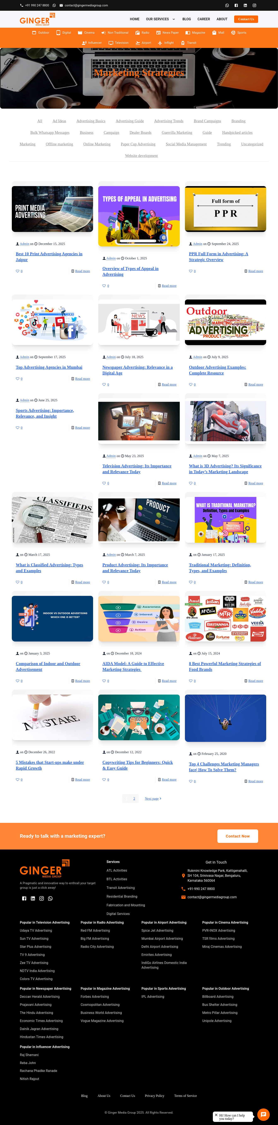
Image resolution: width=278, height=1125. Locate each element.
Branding (238, 121)
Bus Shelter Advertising (219, 1005)
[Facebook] (236, 5)
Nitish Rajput (29, 1079)
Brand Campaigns (207, 121)
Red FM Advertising (95, 931)
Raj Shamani (29, 1055)
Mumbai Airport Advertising (162, 939)
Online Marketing (96, 144)
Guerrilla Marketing (177, 133)
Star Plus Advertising (35, 947)
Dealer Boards (141, 133)
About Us (103, 1096)
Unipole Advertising (216, 1021)
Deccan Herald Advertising (40, 997)
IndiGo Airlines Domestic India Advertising (164, 965)
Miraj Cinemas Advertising (222, 947)
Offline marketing (59, 144)
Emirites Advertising (156, 955)
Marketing (27, 144)
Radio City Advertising (97, 947)
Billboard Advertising (218, 997)
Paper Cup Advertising (138, 144)
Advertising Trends (168, 121)
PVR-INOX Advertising (218, 931)
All (39, 121)
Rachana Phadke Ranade (38, 1071)
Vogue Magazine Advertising (102, 1021)
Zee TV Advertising (34, 963)
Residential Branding (122, 896)
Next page (153, 798)
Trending (224, 144)
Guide (207, 133)
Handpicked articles (237, 133)
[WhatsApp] (227, 5)
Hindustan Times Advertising (41, 1037)
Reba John (28, 1063)
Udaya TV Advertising (36, 931)
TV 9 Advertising (32, 955)
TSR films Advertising (218, 939)
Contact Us (246, 19)
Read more (82, 271)
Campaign (111, 133)
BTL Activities (117, 879)
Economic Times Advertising (41, 1021)
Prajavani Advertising (36, 1005)
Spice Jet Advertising (157, 931)
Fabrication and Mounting (126, 905)
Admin (24, 244)
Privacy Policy (154, 1096)
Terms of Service (185, 1096)
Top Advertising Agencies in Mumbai (49, 367)
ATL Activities (117, 870)
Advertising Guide (130, 121)
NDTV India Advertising (37, 971)
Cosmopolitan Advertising (100, 1005)
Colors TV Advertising (36, 979)
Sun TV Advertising (34, 939)
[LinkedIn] (245, 5)
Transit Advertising (121, 888)
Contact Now (237, 836)
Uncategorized (252, 144)
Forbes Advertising (95, 997)
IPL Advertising (152, 997)
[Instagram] (254, 5)
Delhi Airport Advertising (159, 947)
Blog (128, 88)
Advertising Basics (91, 121)
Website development (141, 156)
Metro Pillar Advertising (220, 1013)
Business (86, 133)
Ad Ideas (59, 121)
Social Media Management (186, 144)
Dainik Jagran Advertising (39, 1029)
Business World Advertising (101, 1013)
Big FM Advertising (95, 939)
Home (110, 88)
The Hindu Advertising (36, 1013)
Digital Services (118, 914)
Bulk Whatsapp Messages (50, 133)
